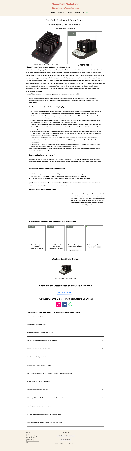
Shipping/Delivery (31, 436)
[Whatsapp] (87, 12)
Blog (27, 434)
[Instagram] (58, 304)
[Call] (84, 12)
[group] (65, 238)
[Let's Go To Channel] (64, 292)
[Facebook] (64, 304)
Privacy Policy (30, 439)
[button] (61, 12)
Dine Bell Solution (65, 4)
